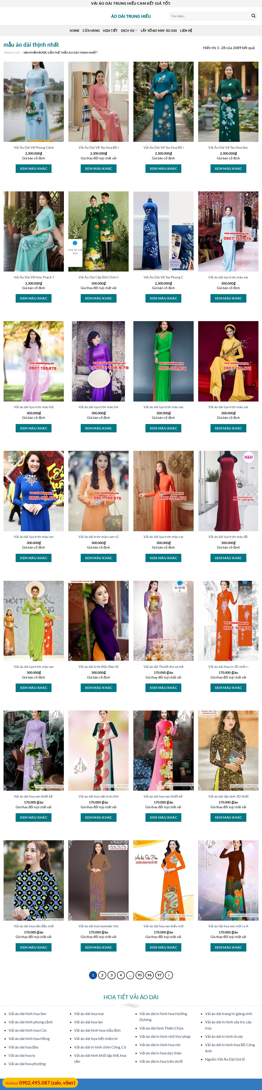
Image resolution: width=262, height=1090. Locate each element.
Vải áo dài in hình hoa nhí (160, 1044)
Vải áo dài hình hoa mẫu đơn (97, 1030)
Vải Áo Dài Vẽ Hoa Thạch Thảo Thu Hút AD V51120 (52, 277)
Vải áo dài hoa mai (89, 1013)
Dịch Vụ (129, 30)
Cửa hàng (91, 30)
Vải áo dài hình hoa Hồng (29, 1038)
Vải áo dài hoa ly (22, 1055)
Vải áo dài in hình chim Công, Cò (100, 1047)
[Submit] (253, 16)
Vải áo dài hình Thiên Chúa (161, 1028)
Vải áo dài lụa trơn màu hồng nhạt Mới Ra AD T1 (50, 407)
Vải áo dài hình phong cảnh (31, 1022)
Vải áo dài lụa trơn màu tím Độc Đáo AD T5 (111, 407)
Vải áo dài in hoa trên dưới (161, 1061)
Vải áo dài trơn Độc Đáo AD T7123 (104, 667)
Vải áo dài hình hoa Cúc (28, 1030)
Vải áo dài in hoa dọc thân (161, 1053)
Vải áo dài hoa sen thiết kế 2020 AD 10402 (45, 796)
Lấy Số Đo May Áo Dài (159, 30)
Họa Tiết (110, 30)
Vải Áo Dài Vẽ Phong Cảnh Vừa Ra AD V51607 (49, 147)
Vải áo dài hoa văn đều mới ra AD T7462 (44, 926)
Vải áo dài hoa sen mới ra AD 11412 (234, 926)
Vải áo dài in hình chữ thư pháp (165, 1036)
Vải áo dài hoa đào (23, 1047)
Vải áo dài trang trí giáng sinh (228, 1013)
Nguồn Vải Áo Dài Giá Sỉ (225, 1059)
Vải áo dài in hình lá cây (224, 1036)
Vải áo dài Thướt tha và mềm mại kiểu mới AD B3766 (183, 667)
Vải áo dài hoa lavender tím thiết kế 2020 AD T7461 (117, 926)
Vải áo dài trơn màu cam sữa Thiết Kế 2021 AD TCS (117, 537)
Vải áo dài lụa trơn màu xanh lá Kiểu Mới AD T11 (50, 667)
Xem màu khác (33, 168)
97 (159, 975)
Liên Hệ (186, 30)
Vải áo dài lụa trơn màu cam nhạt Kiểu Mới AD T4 (181, 537)
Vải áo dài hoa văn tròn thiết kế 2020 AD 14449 (114, 796)
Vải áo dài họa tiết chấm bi (95, 1038)
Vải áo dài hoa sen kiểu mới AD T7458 (172, 926)
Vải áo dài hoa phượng (27, 1063)
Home (74, 30)
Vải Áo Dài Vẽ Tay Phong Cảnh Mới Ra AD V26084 (181, 277)
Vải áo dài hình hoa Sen (27, 1013)
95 (140, 975)
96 (149, 975)
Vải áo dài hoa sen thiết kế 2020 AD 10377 (175, 796)
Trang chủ (12, 52)
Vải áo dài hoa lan (88, 1022)
